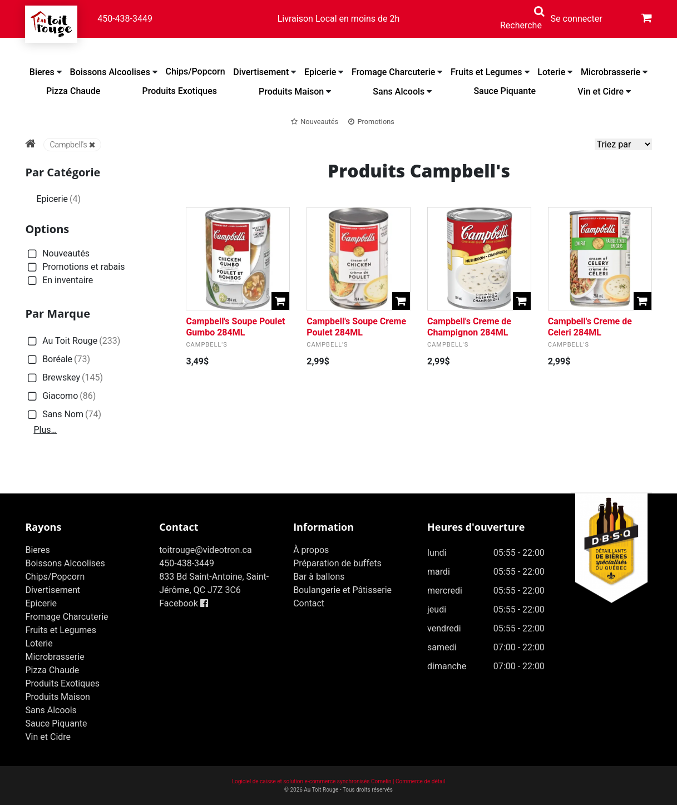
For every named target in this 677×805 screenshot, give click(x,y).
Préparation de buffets (337, 563)
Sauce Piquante (504, 91)
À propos (311, 550)
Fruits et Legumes (486, 72)
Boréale (57, 360)
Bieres (42, 72)
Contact (308, 603)
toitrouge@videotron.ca (205, 550)
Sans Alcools (398, 91)
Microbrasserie (610, 72)
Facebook (183, 603)
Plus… (45, 429)
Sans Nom (63, 415)
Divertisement (261, 72)
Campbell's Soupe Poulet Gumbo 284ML (235, 326)
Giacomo (60, 396)
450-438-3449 (124, 18)
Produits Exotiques (179, 91)
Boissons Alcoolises (110, 72)
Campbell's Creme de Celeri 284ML (590, 326)
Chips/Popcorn (195, 71)
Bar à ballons (318, 576)
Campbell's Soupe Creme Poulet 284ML (356, 326)
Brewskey (64, 378)
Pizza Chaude (73, 91)
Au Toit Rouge (72, 341)
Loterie (551, 72)
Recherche (521, 25)
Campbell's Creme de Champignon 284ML (469, 326)
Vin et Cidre (600, 91)
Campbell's (72, 144)
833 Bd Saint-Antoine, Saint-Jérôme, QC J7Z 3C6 (214, 583)
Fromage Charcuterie (393, 72)
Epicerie (320, 72)
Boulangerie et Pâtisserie (342, 590)
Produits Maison (291, 91)
